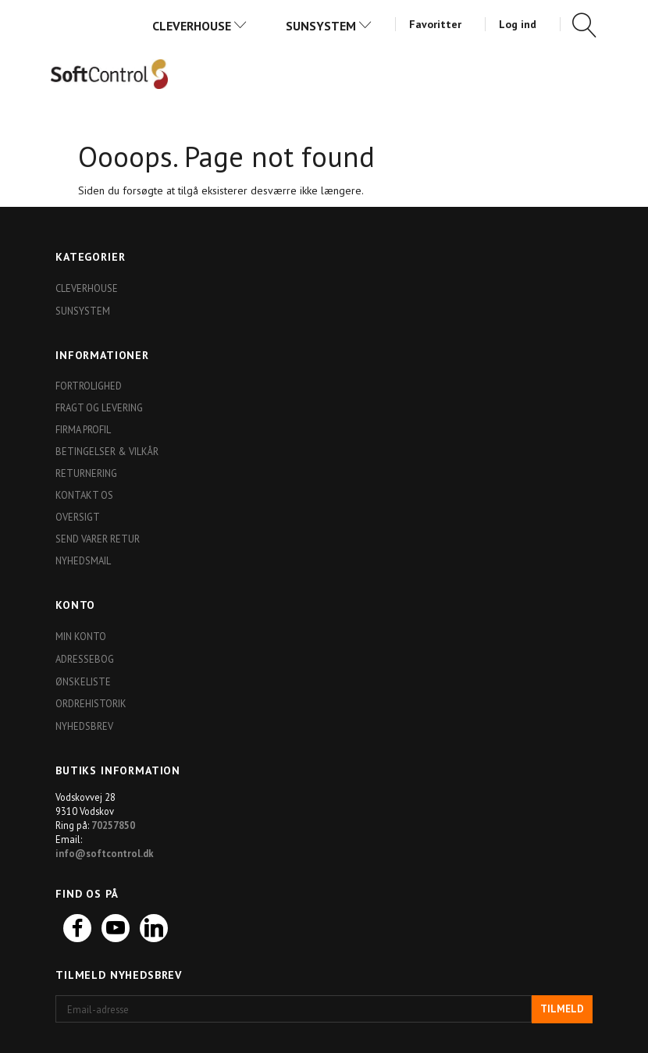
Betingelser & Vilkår (106, 451)
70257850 (113, 825)
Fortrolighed (88, 385)
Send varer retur (97, 538)
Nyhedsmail (83, 560)
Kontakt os (84, 495)
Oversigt (77, 516)
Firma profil (83, 429)
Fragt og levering (99, 407)
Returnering (86, 473)
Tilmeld (562, 1009)
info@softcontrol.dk (104, 853)
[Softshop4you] (109, 73)
